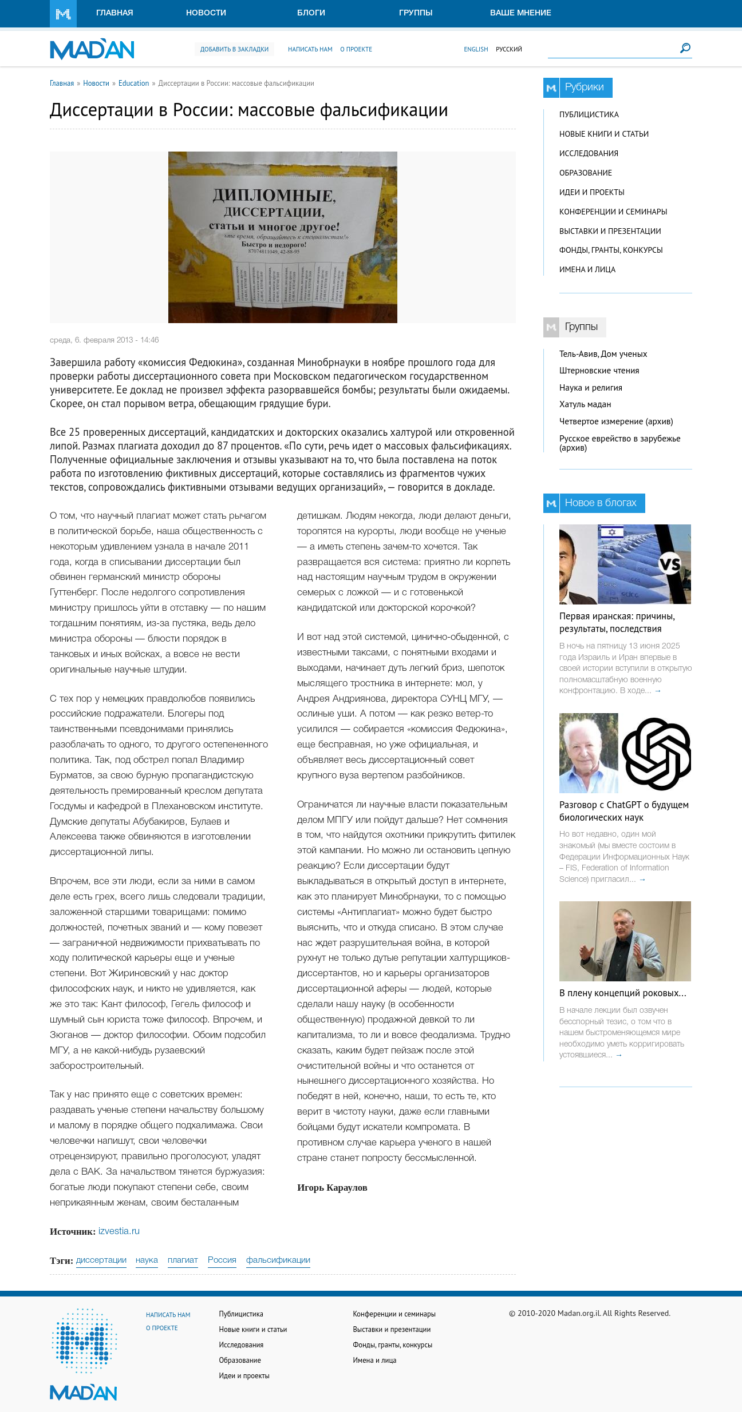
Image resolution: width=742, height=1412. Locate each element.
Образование (585, 173)
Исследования (588, 153)
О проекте (356, 49)
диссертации (101, 1260)
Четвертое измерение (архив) (616, 421)
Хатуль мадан (585, 404)
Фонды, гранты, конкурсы (611, 250)
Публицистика (589, 114)
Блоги (311, 13)
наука (147, 1260)
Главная (114, 13)
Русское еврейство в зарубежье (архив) (620, 443)
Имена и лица (587, 269)
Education (134, 82)
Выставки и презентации (610, 231)
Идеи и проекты (592, 192)
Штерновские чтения (599, 370)
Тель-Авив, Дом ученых (603, 354)
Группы (416, 13)
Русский (509, 49)
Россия (222, 1260)
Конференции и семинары (613, 211)
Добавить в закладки (234, 49)
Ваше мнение (520, 13)
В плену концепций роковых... (622, 993)
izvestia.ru (119, 1231)
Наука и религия (590, 387)
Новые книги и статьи (604, 134)
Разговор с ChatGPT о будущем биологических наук (624, 811)
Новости (206, 13)
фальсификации (278, 1260)
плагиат (183, 1260)
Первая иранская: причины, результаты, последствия (616, 622)
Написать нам (310, 49)
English (476, 49)
